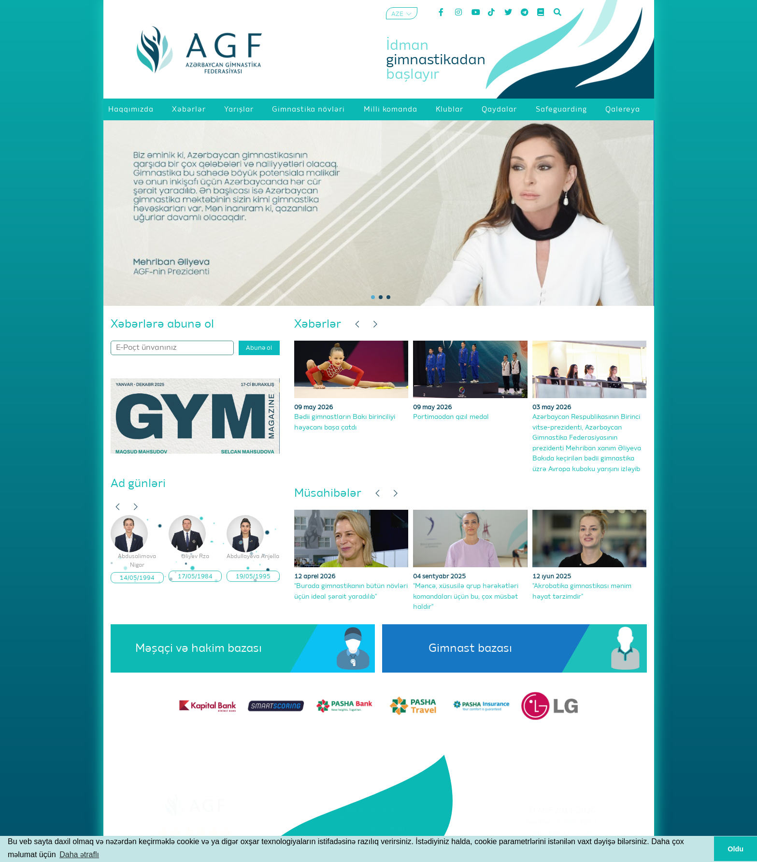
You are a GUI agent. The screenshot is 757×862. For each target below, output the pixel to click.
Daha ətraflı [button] (79, 854)
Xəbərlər (317, 324)
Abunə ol (259, 348)
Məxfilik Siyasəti (562, 835)
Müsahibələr (327, 493)
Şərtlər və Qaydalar (562, 823)
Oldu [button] (735, 849)
